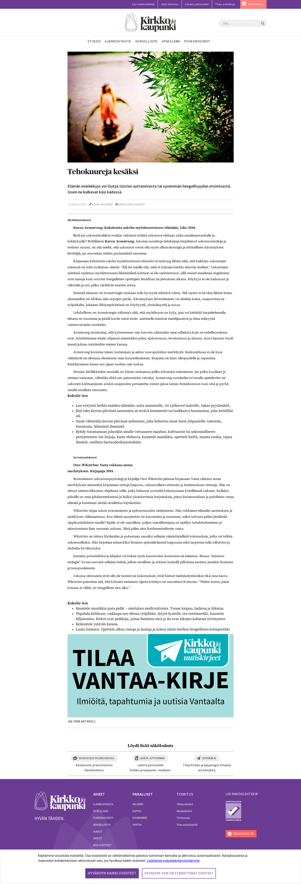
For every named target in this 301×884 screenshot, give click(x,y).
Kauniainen (140, 818)
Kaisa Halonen (102, 204)
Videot (97, 838)
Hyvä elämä (100, 811)
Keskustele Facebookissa (96, 758)
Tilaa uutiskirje (225, 4)
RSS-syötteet (102, 845)
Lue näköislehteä (143, 4)
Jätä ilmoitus (170, 4)
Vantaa (137, 824)
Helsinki (138, 804)
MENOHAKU (256, 4)
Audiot (97, 831)
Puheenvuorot (103, 818)
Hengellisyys (102, 824)
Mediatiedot (184, 811)
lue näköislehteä (240, 794)
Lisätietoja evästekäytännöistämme (173, 861)
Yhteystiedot (185, 804)
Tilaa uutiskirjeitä (187, 824)
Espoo (137, 811)
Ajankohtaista (103, 804)
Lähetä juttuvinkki (197, 4)
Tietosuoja (183, 818)
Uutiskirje (209, 758)
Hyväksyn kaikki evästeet (112, 873)
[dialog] (150, 866)
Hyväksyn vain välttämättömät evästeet (178, 873)
